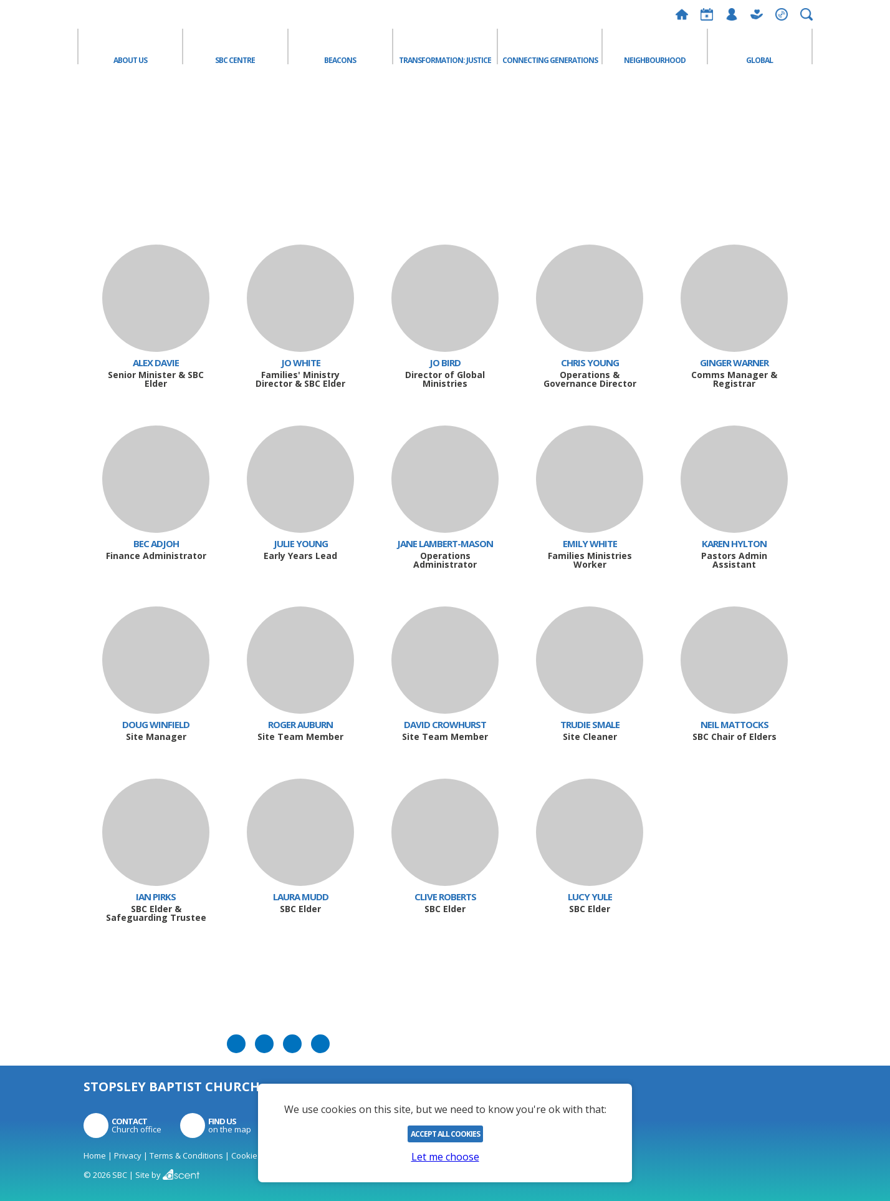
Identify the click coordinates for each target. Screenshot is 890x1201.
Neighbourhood (655, 59)
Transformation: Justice (445, 59)
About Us (130, 59)
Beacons (340, 59)
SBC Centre (235, 59)
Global (759, 59)
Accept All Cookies (445, 1134)
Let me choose (445, 1157)
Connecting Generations (550, 59)
